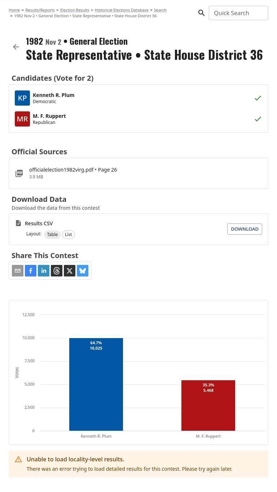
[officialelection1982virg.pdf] (138, 173)
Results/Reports (40, 10)
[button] (52, 234)
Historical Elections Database (122, 10)
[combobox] (238, 13)
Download (245, 229)
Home (14, 10)
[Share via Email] (17, 270)
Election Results (74, 10)
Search (160, 10)
